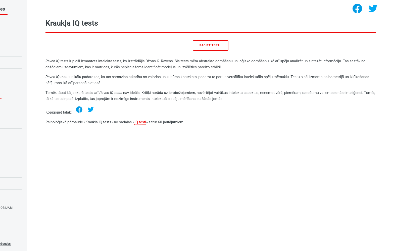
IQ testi (193, 122)
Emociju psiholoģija (24, 110)
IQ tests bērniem (20, 25)
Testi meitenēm (19, 195)
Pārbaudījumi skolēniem (27, 122)
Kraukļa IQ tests (21, 38)
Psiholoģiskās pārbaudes (46, 243)
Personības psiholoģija (27, 183)
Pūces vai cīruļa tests (26, 50)
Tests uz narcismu (22, 74)
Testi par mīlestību (23, 146)
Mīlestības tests (21, 62)
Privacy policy (15, 236)
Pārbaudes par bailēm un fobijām (35, 208)
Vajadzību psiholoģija (26, 171)
